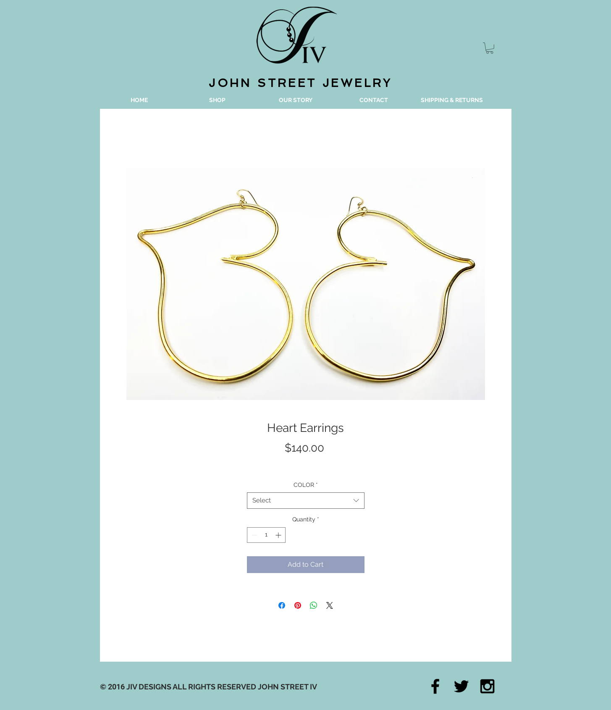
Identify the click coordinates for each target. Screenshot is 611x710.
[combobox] (306, 500)
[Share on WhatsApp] (314, 605)
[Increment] (279, 535)
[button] (489, 48)
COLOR (306, 484)
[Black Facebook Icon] (435, 686)
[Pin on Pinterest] (298, 605)
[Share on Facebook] (282, 605)
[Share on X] (330, 605)
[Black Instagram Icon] (487, 686)
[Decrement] (253, 535)
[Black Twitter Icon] (461, 686)
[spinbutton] (266, 535)
